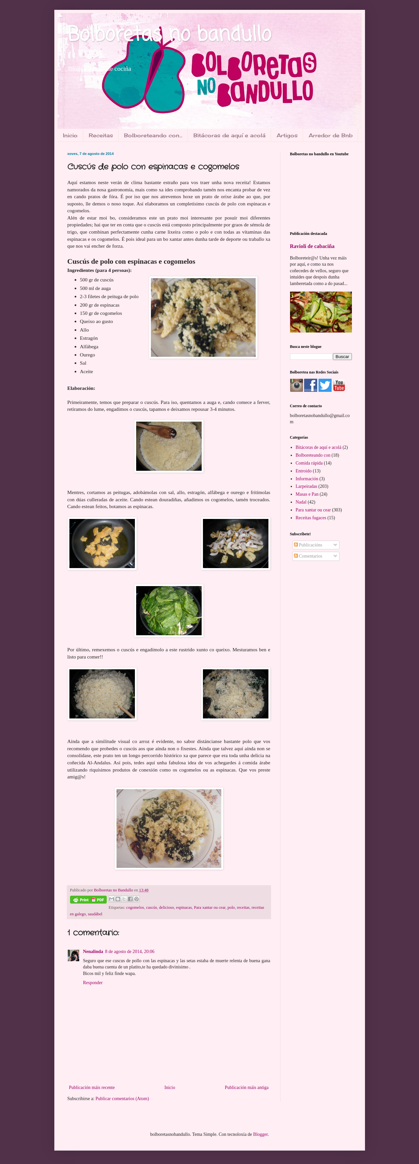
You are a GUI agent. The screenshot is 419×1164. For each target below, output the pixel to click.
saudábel (95, 914)
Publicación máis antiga (247, 1087)
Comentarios (308, 556)
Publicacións (308, 545)
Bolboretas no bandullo (169, 35)
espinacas (184, 907)
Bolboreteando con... (153, 135)
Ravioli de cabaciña (312, 246)
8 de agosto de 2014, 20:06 (130, 951)
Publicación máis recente (92, 1087)
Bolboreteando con (313, 455)
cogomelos (135, 907)
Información (307, 478)
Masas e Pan (307, 494)
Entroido (304, 470)
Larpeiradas (306, 486)
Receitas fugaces (311, 517)
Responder (93, 982)
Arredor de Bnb (331, 135)
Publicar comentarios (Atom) (122, 1098)
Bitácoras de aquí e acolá (229, 135)
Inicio (70, 135)
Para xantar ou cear (209, 907)
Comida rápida (309, 463)
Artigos (287, 135)
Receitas (101, 135)
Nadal (301, 502)
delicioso (166, 907)
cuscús (151, 907)
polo (231, 907)
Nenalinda (93, 951)
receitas (243, 907)
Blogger (260, 1134)
